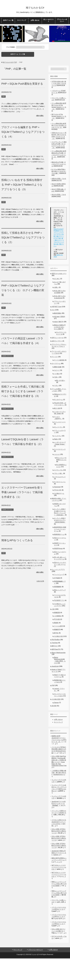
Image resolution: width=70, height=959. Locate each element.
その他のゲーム (59, 494)
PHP (3, 101)
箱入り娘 (57, 409)
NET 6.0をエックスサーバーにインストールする (58, 868)
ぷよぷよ (57, 455)
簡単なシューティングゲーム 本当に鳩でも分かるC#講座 (58, 884)
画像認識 (57, 613)
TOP (10, 63)
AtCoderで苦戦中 (59, 317)
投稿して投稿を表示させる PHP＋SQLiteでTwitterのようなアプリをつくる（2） (21, 242)
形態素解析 (57, 587)
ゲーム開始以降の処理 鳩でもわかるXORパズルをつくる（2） (58, 126)
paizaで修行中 (58, 322)
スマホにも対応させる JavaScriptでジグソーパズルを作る (58, 822)
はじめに (57, 279)
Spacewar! (57, 487)
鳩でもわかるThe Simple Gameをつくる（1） (58, 117)
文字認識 (57, 578)
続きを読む (40, 121)
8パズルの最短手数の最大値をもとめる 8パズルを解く (58, 172)
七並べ (56, 378)
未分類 (54, 706)
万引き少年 (57, 490)
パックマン (57, 436)
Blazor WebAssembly (59, 653)
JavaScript (55, 667)
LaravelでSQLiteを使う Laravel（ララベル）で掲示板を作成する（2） (23, 458)
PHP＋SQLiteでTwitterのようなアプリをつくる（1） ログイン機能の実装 (21, 295)
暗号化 (56, 633)
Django (56, 703)
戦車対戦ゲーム (59, 535)
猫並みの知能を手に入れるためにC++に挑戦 (60, 327)
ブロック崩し (58, 474)
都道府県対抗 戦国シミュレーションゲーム (60, 529)
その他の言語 (56, 700)
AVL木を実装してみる (58, 195)
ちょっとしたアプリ (58, 570)
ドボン (56, 386)
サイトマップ (21, 21)
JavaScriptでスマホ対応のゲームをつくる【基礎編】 (58, 804)
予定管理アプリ (59, 601)
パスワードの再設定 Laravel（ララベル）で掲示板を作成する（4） (21, 348)
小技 (53, 610)
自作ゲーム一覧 (8, 21)
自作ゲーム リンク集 (17, 55)
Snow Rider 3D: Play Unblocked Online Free (58, 764)
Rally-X (56, 440)
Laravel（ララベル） (7, 365)
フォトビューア (59, 575)
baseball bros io (58, 775)
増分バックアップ (60, 590)
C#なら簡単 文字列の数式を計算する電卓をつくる (58, 831)
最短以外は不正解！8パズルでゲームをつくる (58, 164)
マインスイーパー (60, 422)
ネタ (53, 310)
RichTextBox (56, 640)
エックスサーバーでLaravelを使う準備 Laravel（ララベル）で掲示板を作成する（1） (22, 511)
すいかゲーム (58, 400)
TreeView (55, 643)
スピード (57, 371)
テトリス (55, 357)
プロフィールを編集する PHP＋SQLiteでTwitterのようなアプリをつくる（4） (22, 137)
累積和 (56, 623)
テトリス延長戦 (59, 361)
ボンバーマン (58, 428)
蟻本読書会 (57, 314)
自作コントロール (57, 338)
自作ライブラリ (57, 341)
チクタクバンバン (60, 482)
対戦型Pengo (58, 549)
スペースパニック (60, 450)
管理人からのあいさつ (59, 274)
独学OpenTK (56, 650)
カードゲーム (56, 364)
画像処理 (57, 630)
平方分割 (57, 620)
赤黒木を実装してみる (58, 179)
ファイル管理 (58, 627)
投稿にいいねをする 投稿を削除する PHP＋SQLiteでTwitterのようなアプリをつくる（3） (22, 189)
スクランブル (58, 470)
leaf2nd (55, 855)
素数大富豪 (57, 367)
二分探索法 (57, 616)
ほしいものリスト (48, 21)
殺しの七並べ (60, 381)
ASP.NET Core (56, 307)
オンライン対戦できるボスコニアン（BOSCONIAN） (60, 521)
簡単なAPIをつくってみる (19, 559)
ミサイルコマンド (60, 477)
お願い (56, 288)
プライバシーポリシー (62, 21)
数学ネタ (55, 646)
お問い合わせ (35, 21)
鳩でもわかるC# (35, 8)
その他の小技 (58, 637)
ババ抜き (57, 374)
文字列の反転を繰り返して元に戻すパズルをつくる (58, 84)
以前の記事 (40, 600)
